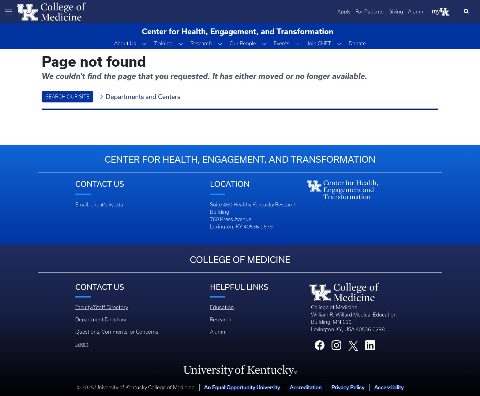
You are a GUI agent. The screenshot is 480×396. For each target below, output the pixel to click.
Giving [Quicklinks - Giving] (395, 11)
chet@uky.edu (107, 204)
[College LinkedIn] (370, 347)
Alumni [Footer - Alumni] (218, 332)
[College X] (353, 345)
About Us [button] (125, 43)
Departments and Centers (143, 96)
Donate (357, 43)
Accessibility (389, 387)
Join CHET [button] (319, 43)
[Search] (467, 11)
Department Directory (100, 319)
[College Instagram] (336, 347)
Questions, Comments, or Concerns (116, 332)
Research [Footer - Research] (220, 319)
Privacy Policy (348, 387)
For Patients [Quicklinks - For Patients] (369, 11)
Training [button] (163, 43)
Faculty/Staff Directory (101, 307)
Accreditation (306, 387)
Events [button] (281, 43)
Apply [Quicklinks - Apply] (344, 11)
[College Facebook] (319, 347)
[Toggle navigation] (8, 12)
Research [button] (201, 43)
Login (81, 344)
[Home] (51, 11)
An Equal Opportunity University (242, 387)
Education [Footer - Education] (222, 307)
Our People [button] (243, 43)
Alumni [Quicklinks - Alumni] (416, 11)
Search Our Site (67, 96)
